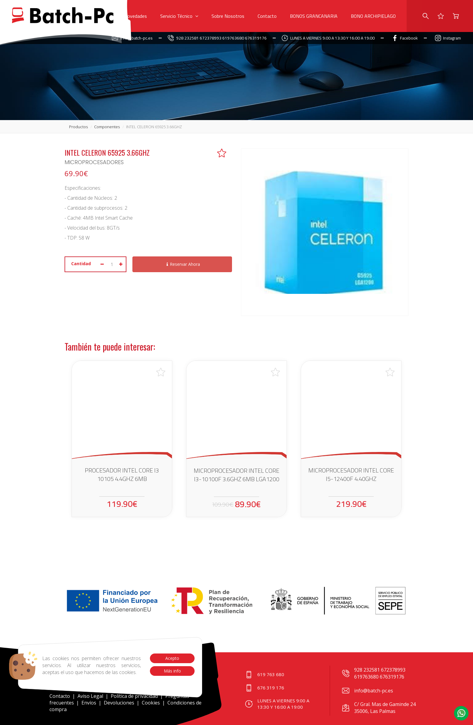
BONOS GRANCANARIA (314, 16)
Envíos (88, 702)
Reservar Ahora (182, 264)
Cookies (151, 702)
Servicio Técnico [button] (179, 16)
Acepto (172, 658)
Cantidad (81, 263)
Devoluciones (119, 702)
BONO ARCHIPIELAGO (373, 16)
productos (78, 126)
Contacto (267, 16)
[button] (461, 713)
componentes (107, 126)
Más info (172, 671)
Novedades (135, 16)
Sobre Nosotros (227, 16)
